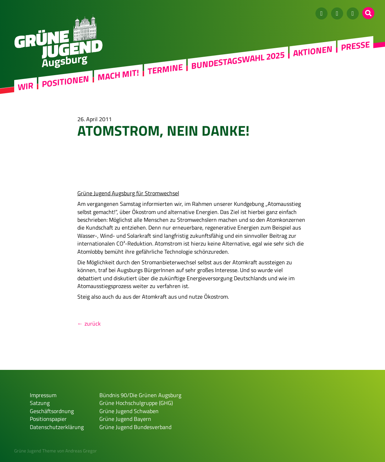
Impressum (43, 395)
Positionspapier (48, 419)
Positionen (65, 81)
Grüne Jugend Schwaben (129, 411)
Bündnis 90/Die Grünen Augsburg (140, 395)
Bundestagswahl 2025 (238, 60)
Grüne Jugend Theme (35, 450)
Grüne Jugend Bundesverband (135, 427)
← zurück (89, 323)
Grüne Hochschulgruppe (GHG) (136, 403)
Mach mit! (118, 75)
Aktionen (312, 51)
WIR (25, 86)
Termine (165, 69)
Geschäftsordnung (52, 411)
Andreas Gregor (81, 450)
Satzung (40, 403)
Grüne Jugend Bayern (125, 419)
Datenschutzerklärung (57, 427)
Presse (355, 46)
